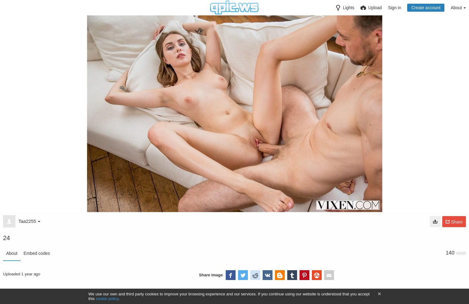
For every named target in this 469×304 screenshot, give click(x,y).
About (12, 253)
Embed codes (37, 253)
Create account (425, 7)
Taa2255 (29, 221)
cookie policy (107, 298)
